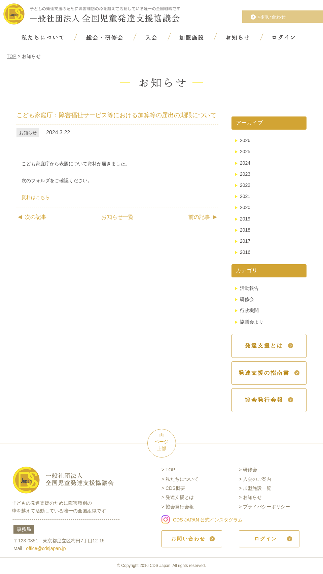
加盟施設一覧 (257, 488)
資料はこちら (36, 197)
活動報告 (249, 288)
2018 (245, 230)
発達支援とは (180, 497)
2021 (245, 196)
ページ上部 (161, 445)
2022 (245, 185)
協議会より (251, 322)
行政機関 (249, 310)
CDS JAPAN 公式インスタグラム (208, 519)
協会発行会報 (180, 506)
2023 (245, 174)
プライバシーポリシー (266, 506)
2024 (245, 163)
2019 (245, 219)
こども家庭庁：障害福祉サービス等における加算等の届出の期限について (116, 115)
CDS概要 (175, 488)
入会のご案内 (257, 479)
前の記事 (199, 217)
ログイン (265, 538)
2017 (245, 241)
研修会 (247, 299)
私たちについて (182, 479)
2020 (245, 207)
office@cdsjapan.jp (46, 548)
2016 (245, 252)
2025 (245, 151)
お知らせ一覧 (117, 217)
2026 (245, 140)
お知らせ (252, 497)
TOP (11, 56)
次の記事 (35, 217)
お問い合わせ (271, 17)
